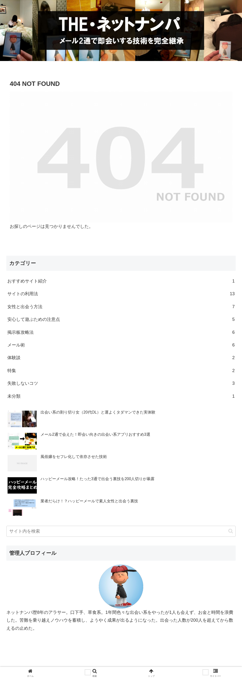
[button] (230, 531)
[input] (121, 531)
